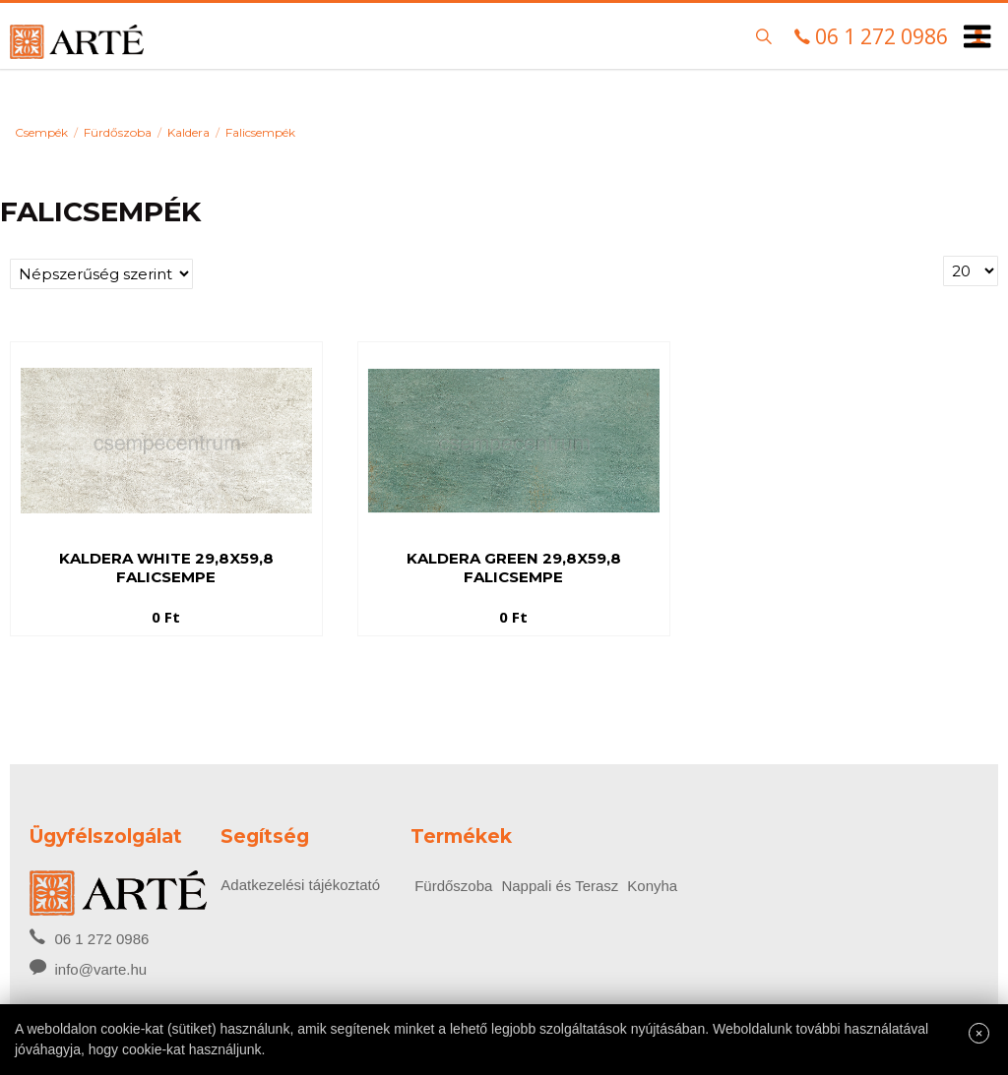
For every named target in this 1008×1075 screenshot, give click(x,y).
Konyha (652, 885)
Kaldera (188, 132)
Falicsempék (260, 132)
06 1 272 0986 (89, 937)
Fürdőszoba (118, 132)
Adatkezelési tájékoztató (300, 884)
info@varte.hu (100, 969)
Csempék (41, 132)
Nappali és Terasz (559, 885)
